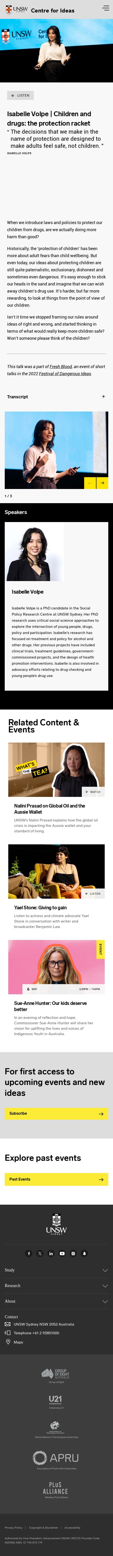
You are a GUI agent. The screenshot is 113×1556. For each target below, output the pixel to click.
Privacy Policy (13, 1527)
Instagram (73, 1253)
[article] (56, 793)
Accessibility (72, 1527)
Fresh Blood (61, 366)
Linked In (51, 1253)
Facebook (28, 1253)
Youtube (62, 1253)
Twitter (39, 1253)
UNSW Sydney (84, 1253)
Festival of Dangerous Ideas (65, 373)
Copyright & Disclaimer (43, 1527)
